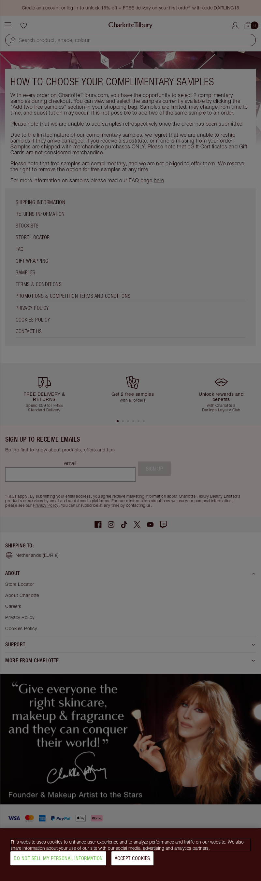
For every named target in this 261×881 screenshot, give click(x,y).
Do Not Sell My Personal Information (58, 862)
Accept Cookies (132, 862)
